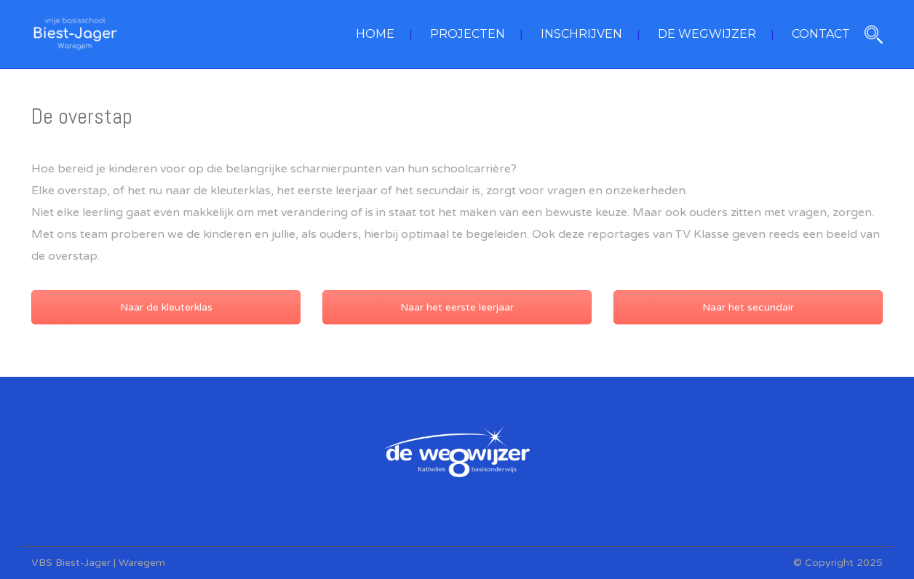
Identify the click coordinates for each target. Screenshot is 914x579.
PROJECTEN (467, 34)
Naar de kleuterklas (166, 307)
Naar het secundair (748, 307)
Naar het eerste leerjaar (457, 307)
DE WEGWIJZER (707, 34)
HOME (375, 34)
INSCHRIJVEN (581, 34)
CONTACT (821, 34)
